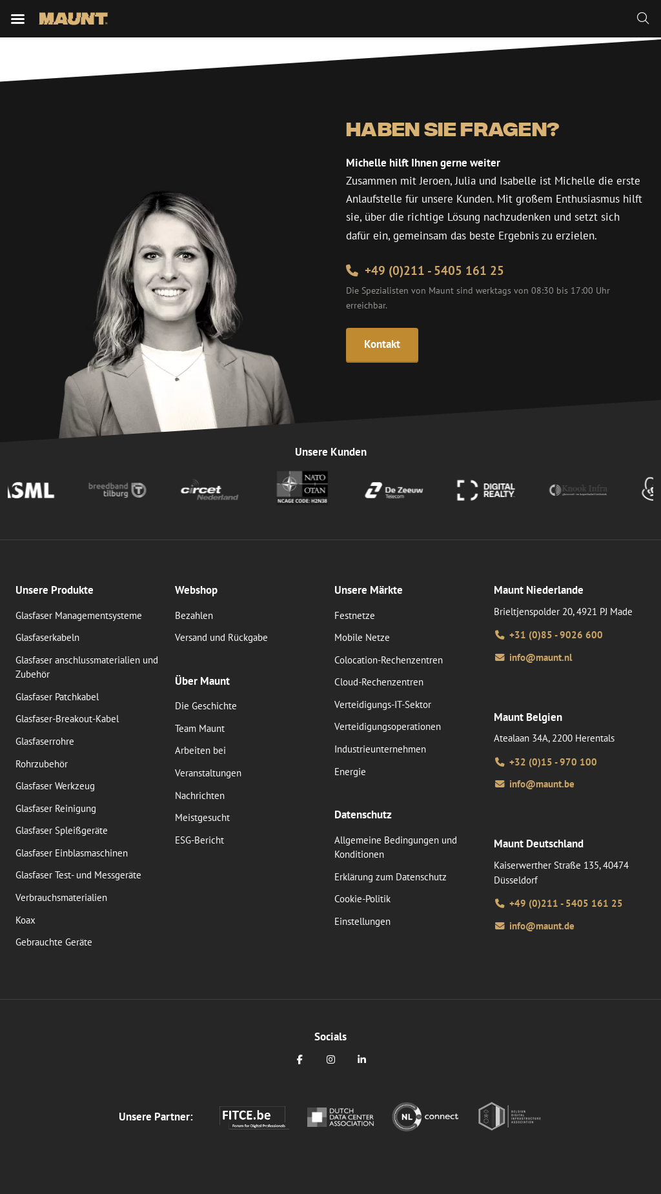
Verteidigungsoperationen (387, 726)
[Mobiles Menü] (18, 18)
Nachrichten (200, 795)
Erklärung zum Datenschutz (390, 877)
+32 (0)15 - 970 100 (545, 762)
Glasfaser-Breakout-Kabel (67, 719)
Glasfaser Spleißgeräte (61, 830)
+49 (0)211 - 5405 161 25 (425, 270)
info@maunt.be (534, 784)
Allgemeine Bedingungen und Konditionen (395, 847)
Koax (25, 920)
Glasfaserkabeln (47, 637)
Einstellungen (362, 921)
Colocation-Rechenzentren (388, 660)
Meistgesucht (202, 817)
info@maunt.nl (533, 657)
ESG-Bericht (199, 840)
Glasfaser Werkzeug (55, 786)
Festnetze (354, 615)
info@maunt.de (534, 926)
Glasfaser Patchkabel (57, 697)
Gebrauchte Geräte (53, 942)
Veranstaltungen (208, 773)
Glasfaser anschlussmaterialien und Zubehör (86, 667)
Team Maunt (200, 728)
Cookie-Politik (362, 899)
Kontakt (382, 344)
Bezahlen (194, 615)
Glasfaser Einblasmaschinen (71, 853)
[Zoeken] (643, 18)
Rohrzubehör (41, 764)
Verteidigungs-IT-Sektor (382, 704)
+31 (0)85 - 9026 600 (548, 635)
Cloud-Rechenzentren (378, 682)
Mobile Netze (362, 637)
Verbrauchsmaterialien (61, 897)
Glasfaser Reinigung (55, 808)
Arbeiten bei (200, 750)
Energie (350, 771)
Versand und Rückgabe (221, 637)
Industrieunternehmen (380, 749)
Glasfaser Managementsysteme (78, 615)
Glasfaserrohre (44, 741)
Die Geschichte (206, 706)
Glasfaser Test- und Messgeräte (78, 875)
